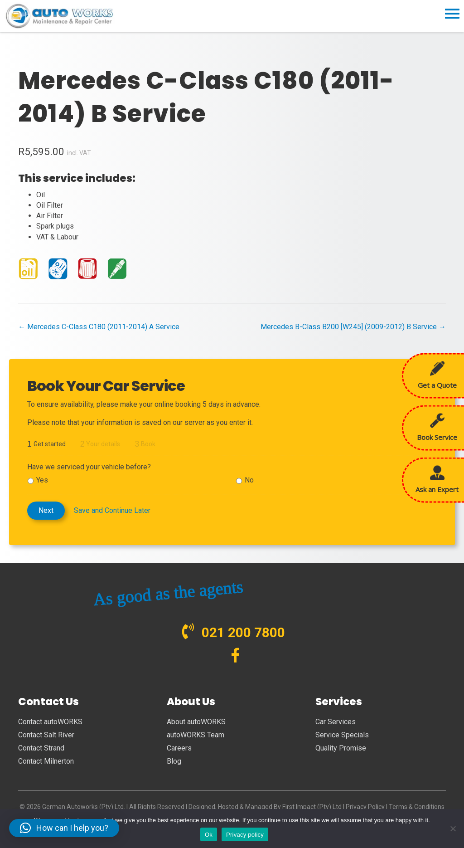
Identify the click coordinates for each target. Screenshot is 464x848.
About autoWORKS (196, 721)
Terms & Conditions (417, 806)
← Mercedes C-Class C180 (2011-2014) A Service (98, 326)
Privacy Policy (365, 806)
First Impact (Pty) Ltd (312, 806)
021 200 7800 (243, 632)
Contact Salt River (46, 735)
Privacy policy (245, 834)
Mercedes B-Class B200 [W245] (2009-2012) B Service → (353, 326)
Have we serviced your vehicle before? (89, 467)
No (249, 480)
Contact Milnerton (46, 761)
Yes (42, 480)
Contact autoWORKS (50, 721)
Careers (179, 748)
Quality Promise (340, 748)
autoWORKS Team (195, 735)
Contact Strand (41, 748)
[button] (64, 828)
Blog (174, 761)
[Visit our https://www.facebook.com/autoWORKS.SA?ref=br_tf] (235, 656)
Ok (209, 834)
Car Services (335, 721)
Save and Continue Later (112, 510)
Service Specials (342, 735)
